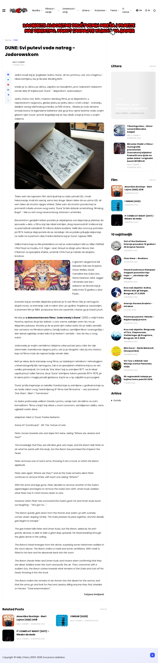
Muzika (36, 10)
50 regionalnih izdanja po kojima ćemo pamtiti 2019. (138, 378)
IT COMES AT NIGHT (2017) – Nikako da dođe (32, 633)
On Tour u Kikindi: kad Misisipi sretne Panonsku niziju (138, 363)
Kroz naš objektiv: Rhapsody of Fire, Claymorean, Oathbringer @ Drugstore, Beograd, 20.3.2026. (139, 333)
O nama (125, 10)
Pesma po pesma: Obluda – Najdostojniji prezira (139, 318)
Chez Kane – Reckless (136, 258)
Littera (85, 10)
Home (8, 40)
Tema (113, 10)
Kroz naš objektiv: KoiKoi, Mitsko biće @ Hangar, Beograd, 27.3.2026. (137, 290)
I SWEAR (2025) (79, 616)
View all (103, 609)
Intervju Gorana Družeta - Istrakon (138, 305)
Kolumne (100, 10)
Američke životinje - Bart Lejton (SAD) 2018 (31, 618)
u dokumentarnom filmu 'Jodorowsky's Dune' (53, 317)
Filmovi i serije (49, 10)
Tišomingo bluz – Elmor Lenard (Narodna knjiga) (140, 129)
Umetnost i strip (69, 10)
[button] (8, 100)
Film (16, 40)
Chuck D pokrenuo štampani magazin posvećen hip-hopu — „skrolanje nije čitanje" (139, 274)
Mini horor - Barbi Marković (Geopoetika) (131, 106)
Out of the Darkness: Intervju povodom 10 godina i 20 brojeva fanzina (140, 244)
